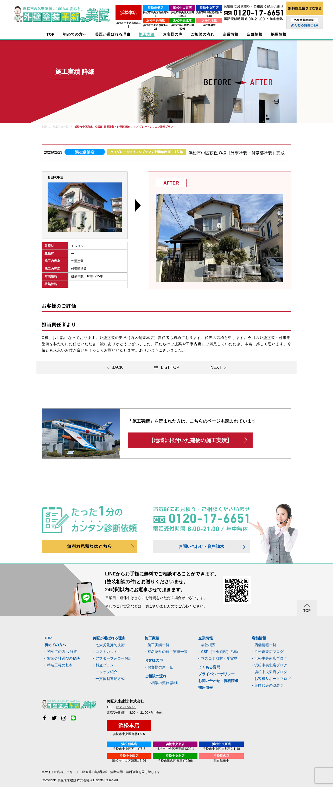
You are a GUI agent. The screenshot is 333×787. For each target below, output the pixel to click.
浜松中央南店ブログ (270, 658)
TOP (51, 34)
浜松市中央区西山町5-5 (135, 12)
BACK (117, 367)
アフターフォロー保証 (113, 658)
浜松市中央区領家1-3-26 (135, 21)
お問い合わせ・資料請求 (201, 546)
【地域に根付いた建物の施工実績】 (190, 440)
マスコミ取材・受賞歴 (219, 658)
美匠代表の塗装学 (269, 685)
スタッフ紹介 (106, 672)
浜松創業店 (135, 8)
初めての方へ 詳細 (62, 652)
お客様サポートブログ (272, 679)
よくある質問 (209, 667)
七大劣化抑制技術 (110, 645)
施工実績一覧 (158, 645)
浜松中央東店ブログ (270, 672)
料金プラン (104, 665)
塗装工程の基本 (60, 665)
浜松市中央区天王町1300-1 (169, 12)
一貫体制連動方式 (110, 679)
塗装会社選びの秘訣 (63, 658)
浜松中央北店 (169, 17)
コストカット (106, 652)
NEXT (216, 367)
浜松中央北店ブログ (270, 665)
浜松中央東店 (169, 8)
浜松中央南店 (135, 17)
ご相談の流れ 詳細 (163, 683)
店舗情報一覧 (265, 645)
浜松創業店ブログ (269, 652)
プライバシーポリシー (216, 674)
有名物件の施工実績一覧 (168, 652)
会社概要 (208, 645)
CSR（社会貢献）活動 (219, 652)
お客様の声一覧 (160, 667)
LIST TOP (170, 367)
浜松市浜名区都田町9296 (169, 21)
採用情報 (205, 687)
